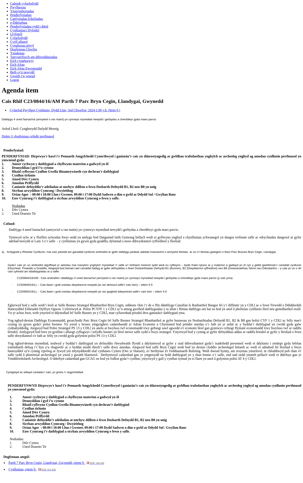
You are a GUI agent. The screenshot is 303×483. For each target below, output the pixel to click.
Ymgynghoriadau (22, 11)
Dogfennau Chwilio (23, 49)
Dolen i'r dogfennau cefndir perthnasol (28, 136)
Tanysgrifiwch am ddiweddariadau (33, 57)
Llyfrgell (16, 34)
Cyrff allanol (19, 41)
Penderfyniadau (20, 15)
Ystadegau (17, 53)
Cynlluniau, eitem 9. (32, 469)
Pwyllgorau (18, 7)
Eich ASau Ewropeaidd (26, 68)
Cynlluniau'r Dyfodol (24, 30)
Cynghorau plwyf (22, 45)
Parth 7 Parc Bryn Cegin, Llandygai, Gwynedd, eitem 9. (56, 463)
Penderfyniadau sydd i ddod (29, 26)
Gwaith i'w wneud (22, 76)
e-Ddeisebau (18, 22)
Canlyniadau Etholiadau (26, 19)
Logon (14, 80)
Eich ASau (17, 64)
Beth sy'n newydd (22, 72)
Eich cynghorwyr (22, 61)
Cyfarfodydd (19, 38)
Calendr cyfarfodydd (24, 3)
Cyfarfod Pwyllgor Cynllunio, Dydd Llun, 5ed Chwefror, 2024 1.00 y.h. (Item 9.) (65, 110)
